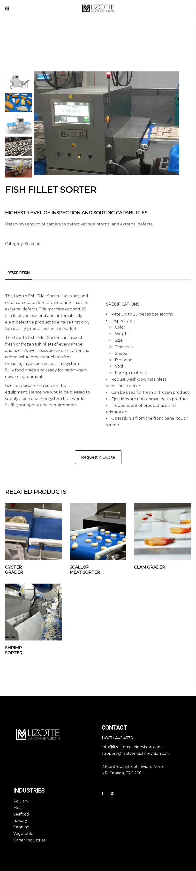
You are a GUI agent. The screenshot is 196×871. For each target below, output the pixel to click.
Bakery (20, 820)
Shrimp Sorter (13, 650)
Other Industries (29, 840)
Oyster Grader (14, 570)
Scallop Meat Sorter (85, 570)
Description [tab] (19, 273)
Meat (18, 807)
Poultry (20, 801)
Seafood (33, 243)
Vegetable (23, 833)
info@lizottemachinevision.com (132, 747)
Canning (21, 827)
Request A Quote (98, 457)
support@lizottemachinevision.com (136, 753)
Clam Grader (149, 567)
